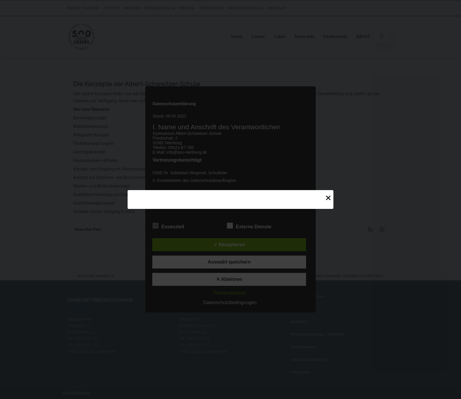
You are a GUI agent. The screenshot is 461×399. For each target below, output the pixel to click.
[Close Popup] (328, 197)
